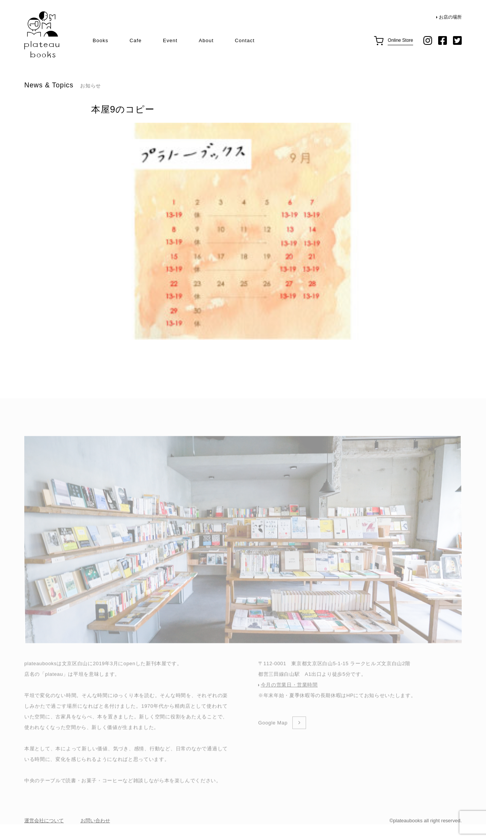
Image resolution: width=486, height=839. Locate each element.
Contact (245, 40)
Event (170, 40)
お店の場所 (450, 17)
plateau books (41, 34)
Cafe (135, 40)
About (206, 40)
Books (100, 40)
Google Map (272, 735)
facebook (442, 40)
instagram (427, 40)
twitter (457, 40)
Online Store (400, 40)
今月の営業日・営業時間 (289, 697)
